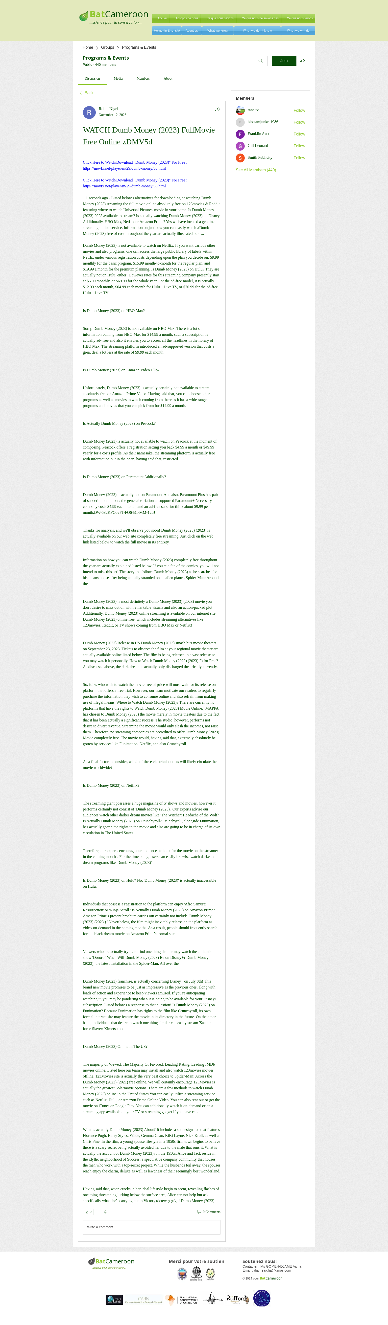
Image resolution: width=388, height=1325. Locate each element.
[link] (92, 78)
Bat (100, 1261)
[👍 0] (88, 1212)
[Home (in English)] (167, 30)
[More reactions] (103, 1212)
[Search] (261, 61)
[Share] (217, 109)
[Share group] (302, 61)
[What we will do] (298, 30)
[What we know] (218, 30)
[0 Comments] (208, 1212)
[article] (152, 671)
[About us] (192, 30)
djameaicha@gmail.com (272, 1270)
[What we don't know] (257, 30)
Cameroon (126, 14)
